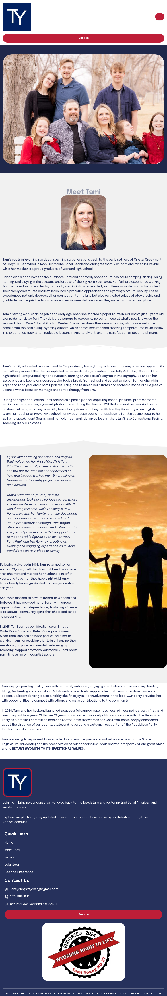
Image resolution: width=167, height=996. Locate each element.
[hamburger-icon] (159, 16)
